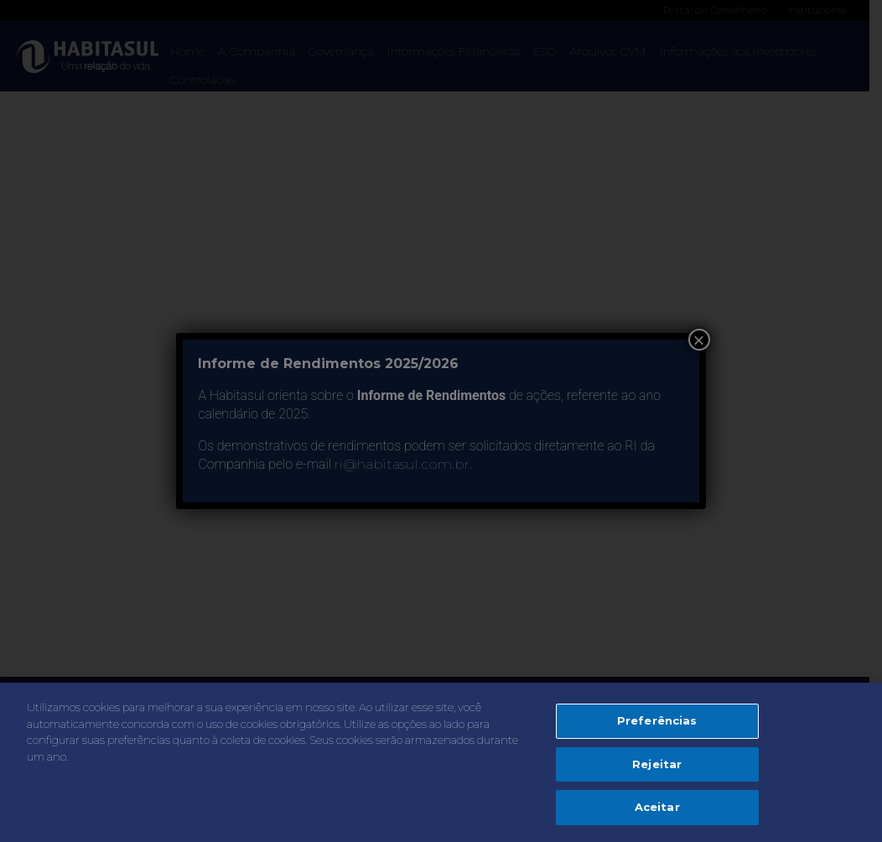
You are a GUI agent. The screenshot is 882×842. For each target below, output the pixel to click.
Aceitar (657, 806)
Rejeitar (657, 764)
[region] (441, 762)
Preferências (657, 720)
